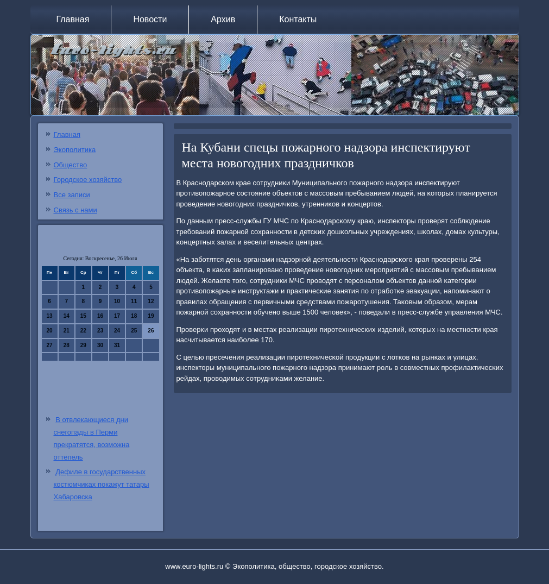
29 (83, 345)
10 (117, 301)
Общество (70, 165)
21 (67, 331)
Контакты (298, 19)
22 (83, 331)
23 (100, 331)
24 (117, 331)
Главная (73, 19)
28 (67, 345)
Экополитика (75, 150)
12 (151, 301)
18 (134, 316)
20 (50, 331)
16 (100, 316)
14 (67, 316)
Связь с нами (75, 210)
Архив (223, 19)
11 (134, 301)
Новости (150, 19)
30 (100, 345)
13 (50, 316)
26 (151, 331)
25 (134, 331)
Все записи (72, 195)
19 (151, 316)
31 (117, 345)
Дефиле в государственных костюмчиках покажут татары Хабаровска (101, 484)
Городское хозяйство (88, 179)
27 (50, 345)
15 (83, 316)
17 (117, 316)
